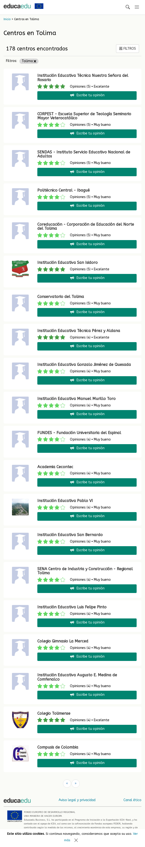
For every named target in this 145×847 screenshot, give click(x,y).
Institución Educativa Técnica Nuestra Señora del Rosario (82, 77)
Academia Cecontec (55, 467)
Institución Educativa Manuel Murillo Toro (76, 398)
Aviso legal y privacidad (77, 800)
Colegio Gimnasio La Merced (62, 641)
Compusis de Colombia (57, 747)
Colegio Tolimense (53, 713)
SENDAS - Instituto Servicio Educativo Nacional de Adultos (83, 154)
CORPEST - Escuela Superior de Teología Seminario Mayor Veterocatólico (84, 116)
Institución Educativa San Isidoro (67, 262)
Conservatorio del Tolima (60, 296)
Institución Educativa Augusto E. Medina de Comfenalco (77, 677)
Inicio (7, 19)
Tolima (29, 61)
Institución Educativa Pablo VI (65, 500)
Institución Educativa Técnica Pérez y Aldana (78, 330)
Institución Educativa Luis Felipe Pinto (71, 607)
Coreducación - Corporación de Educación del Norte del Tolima (85, 226)
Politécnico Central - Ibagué (63, 190)
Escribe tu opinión (87, 95)
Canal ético (132, 800)
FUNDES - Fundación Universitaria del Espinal (79, 432)
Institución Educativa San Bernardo (70, 534)
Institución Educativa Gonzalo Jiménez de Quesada (84, 364)
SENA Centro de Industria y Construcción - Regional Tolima (85, 571)
